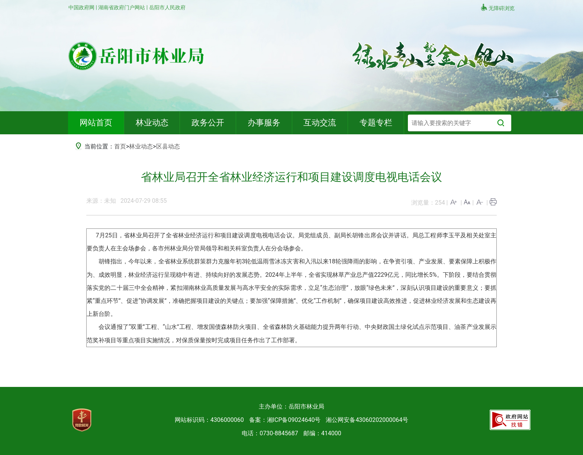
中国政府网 (82, 7)
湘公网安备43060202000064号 (367, 419)
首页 (120, 146)
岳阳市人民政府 (167, 7)
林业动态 (141, 146)
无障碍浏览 (497, 7)
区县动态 (168, 146)
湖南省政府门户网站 (122, 7)
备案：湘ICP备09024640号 (285, 419)
